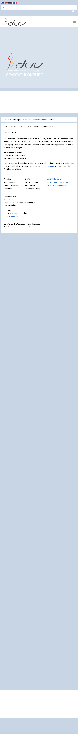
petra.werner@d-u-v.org (56, 185)
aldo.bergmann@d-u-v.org (27, 227)
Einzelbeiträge (19, 127)
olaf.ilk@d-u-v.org (54, 179)
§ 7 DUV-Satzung (46, 166)
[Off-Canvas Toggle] (74, 21)
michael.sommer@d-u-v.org (57, 182)
